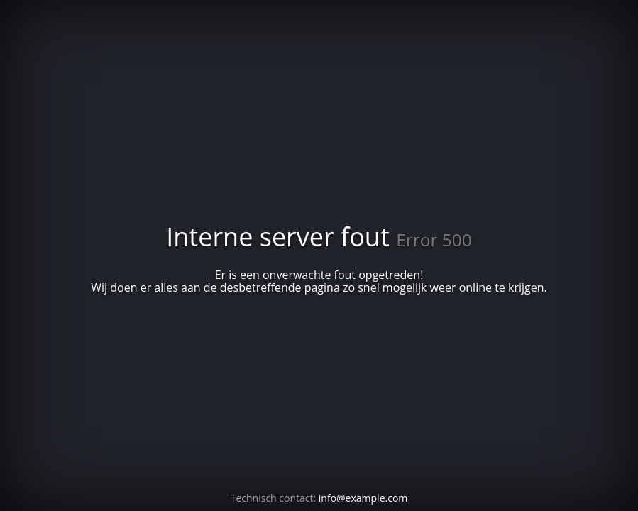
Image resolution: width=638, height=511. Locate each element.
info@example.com (363, 498)
